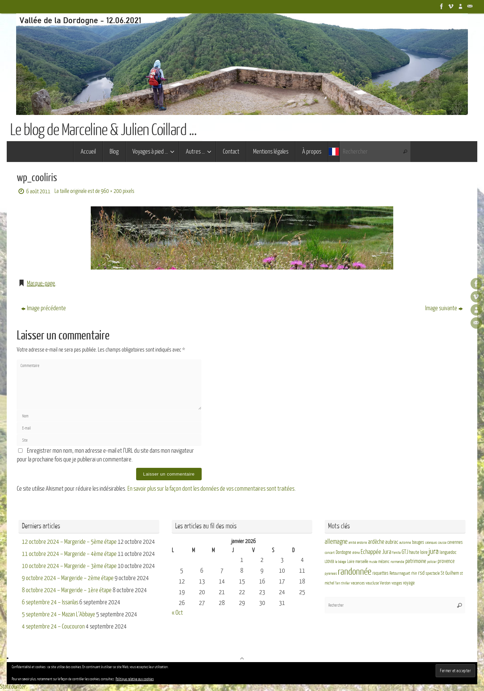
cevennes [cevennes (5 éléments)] (455, 542)
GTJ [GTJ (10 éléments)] (405, 552)
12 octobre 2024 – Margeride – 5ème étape (69, 541)
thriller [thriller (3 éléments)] (345, 583)
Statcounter (13, 686)
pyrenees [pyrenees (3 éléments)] (331, 573)
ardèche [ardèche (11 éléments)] (376, 542)
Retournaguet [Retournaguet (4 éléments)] (400, 573)
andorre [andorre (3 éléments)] (362, 542)
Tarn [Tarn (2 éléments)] (337, 583)
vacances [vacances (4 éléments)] (358, 583)
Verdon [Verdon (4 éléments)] (385, 583)
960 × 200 (111, 191)
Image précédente (43, 308)
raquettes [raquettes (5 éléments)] (380, 573)
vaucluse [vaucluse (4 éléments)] (372, 583)
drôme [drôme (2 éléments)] (356, 553)
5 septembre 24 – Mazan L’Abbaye (58, 614)
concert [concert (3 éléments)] (330, 553)
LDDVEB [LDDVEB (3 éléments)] (329, 562)
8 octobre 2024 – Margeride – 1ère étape (67, 590)
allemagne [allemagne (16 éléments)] (336, 541)
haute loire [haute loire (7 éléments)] (418, 552)
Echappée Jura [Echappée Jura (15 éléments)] (376, 551)
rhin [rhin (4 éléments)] (414, 573)
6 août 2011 (38, 191)
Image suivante (444, 308)
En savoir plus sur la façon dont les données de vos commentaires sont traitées (210, 488)
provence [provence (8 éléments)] (446, 561)
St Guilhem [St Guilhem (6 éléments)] (450, 573)
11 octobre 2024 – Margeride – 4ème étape (69, 554)
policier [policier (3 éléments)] (432, 562)
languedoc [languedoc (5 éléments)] (448, 552)
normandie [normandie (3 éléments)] (397, 562)
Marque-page (41, 283)
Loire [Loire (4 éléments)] (350, 561)
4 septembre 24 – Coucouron (53, 626)
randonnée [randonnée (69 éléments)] (354, 572)
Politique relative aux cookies (135, 679)
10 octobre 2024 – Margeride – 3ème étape (69, 566)
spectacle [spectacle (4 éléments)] (433, 573)
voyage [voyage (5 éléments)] (409, 582)
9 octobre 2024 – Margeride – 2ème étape (68, 578)
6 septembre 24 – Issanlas (50, 602)
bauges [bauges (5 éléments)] (418, 542)
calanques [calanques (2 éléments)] (431, 542)
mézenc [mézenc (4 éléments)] (384, 561)
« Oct (177, 612)
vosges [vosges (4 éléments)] (397, 583)
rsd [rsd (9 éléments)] (421, 573)
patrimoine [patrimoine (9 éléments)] (415, 561)
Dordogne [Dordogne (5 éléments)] (343, 552)
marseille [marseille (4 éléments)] (361, 561)
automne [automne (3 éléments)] (405, 542)
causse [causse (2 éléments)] (442, 542)
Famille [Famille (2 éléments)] (396, 553)
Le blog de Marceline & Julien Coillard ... (103, 130)
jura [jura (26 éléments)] (434, 551)
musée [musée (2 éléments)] (373, 562)
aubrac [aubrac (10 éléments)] (391, 542)
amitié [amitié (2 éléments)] (352, 542)
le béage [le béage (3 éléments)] (340, 562)
